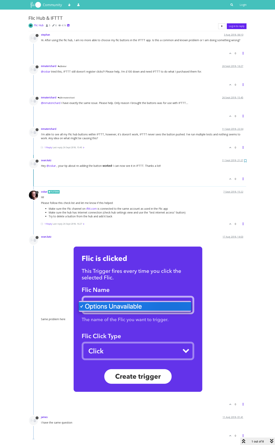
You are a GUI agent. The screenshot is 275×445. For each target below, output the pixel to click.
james (44, 417)
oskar (44, 191)
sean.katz (46, 160)
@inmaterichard (66, 97)
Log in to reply (236, 26)
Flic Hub (39, 25)
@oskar (62, 66)
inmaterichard (48, 66)
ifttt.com (91, 208)
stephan (45, 34)
